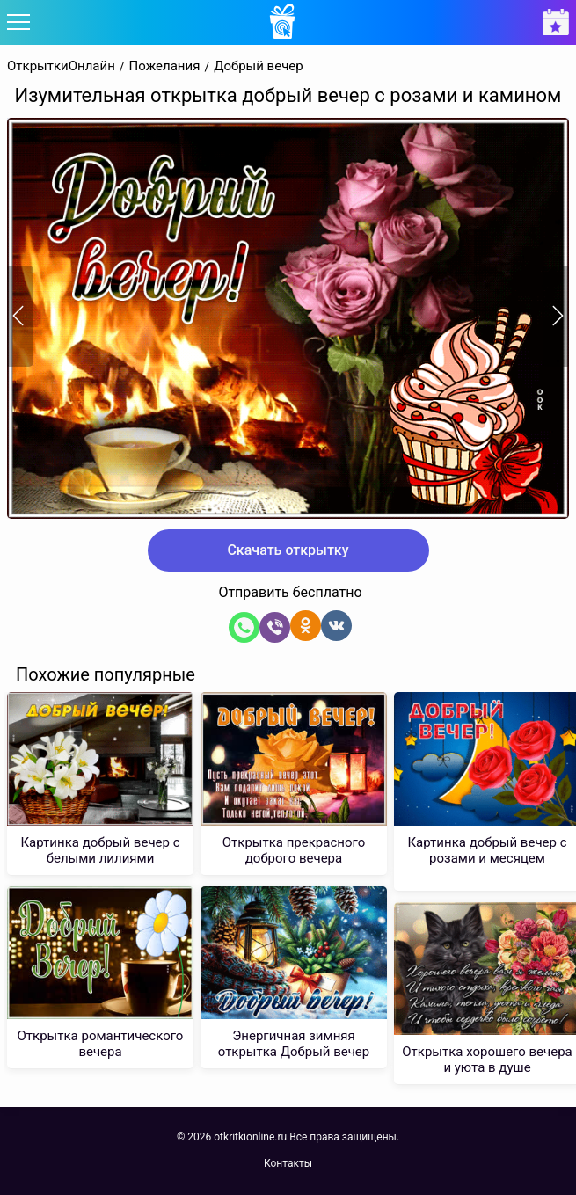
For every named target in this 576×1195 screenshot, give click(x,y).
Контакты (288, 1163)
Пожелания (165, 66)
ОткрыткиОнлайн (61, 66)
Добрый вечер (258, 66)
